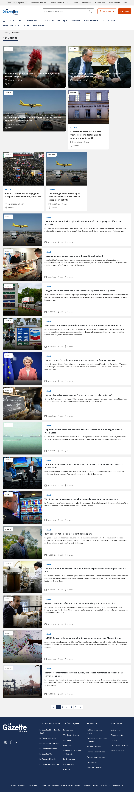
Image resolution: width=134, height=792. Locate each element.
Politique (62, 21)
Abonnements (117, 735)
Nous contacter (117, 751)
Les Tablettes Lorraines (50, 743)
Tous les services (94, 767)
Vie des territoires (71, 735)
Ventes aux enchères (96, 752)
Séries (27, 26)
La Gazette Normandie (49, 748)
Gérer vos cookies (90, 785)
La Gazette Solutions (120, 745)
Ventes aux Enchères (59, 3)
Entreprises (33, 21)
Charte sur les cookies (70, 785)
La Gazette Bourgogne (49, 764)
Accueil (5, 33)
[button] (7, 20)
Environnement (91, 21)
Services (127, 3)
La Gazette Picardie (48, 738)
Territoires (48, 21)
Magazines (38, 26)
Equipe (114, 740)
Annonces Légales (16, 3)
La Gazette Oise (46, 754)
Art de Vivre (108, 21)
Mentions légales (18, 785)
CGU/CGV (32, 785)
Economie (75, 21)
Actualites (15, 33)
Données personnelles (49, 785)
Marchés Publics (38, 3)
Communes (100, 3)
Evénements (114, 3)
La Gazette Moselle (48, 759)
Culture (66, 769)
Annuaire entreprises (96, 757)
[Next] (80, 707)
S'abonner (124, 11)
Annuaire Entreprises (81, 3)
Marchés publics (94, 746)
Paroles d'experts (12, 26)
